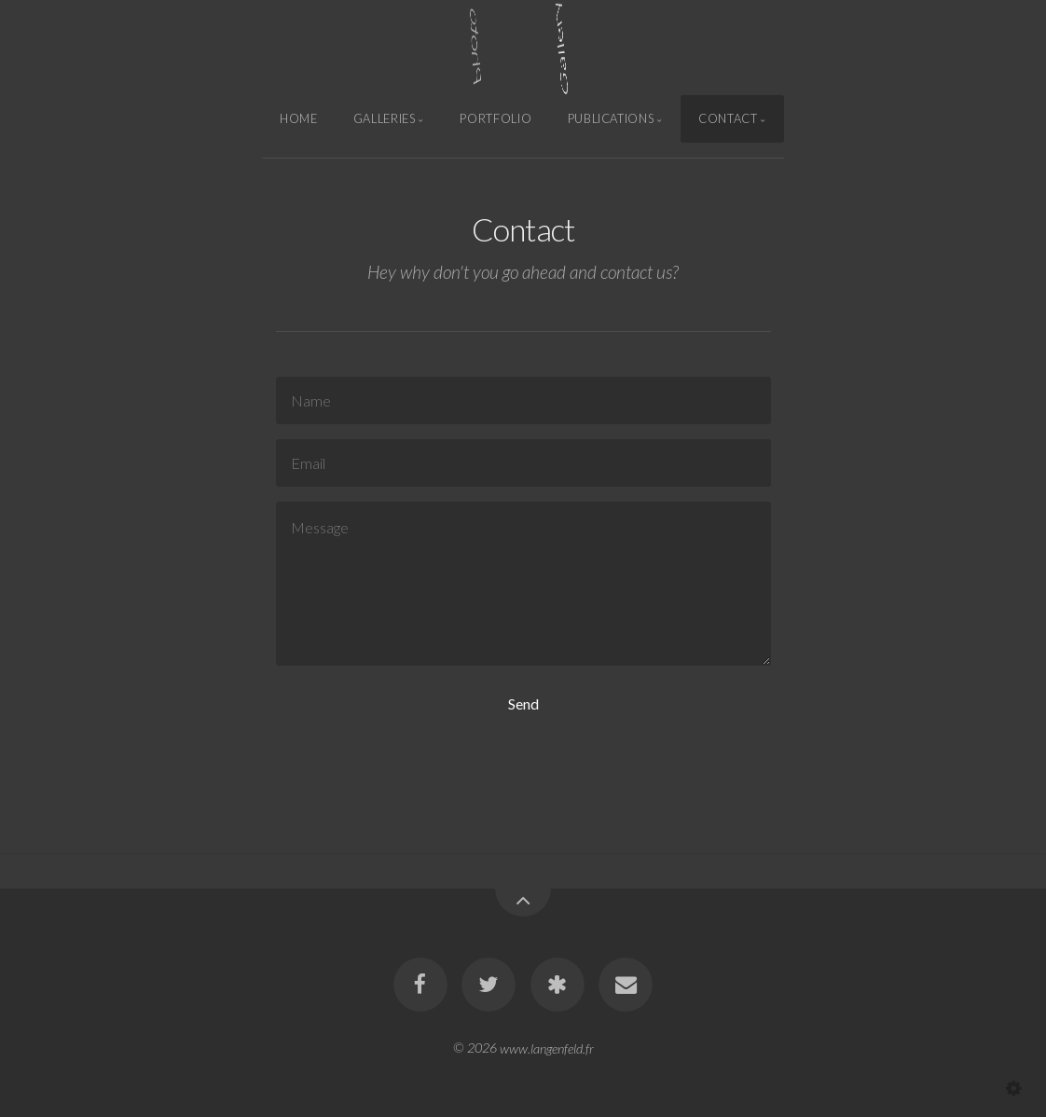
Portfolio (495, 118)
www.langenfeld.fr (547, 1047)
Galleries (384, 118)
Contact (727, 118)
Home (299, 118)
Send (523, 703)
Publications (611, 118)
